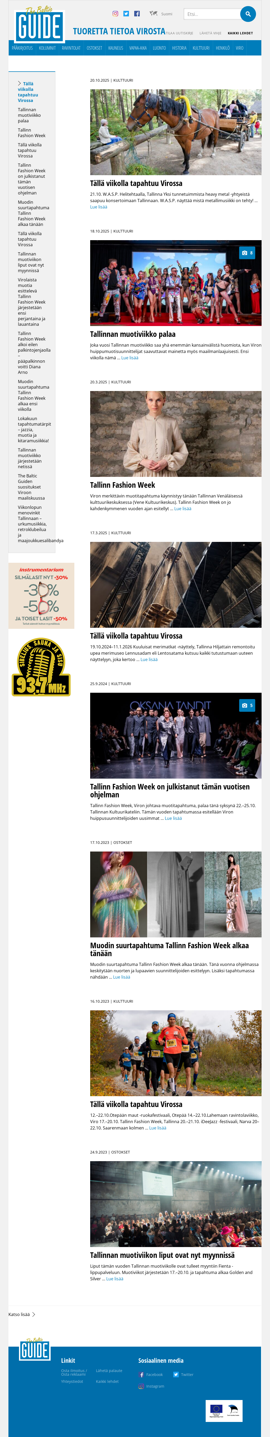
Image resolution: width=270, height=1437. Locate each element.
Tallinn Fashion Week (31, 132)
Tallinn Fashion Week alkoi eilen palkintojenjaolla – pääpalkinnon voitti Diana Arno (34, 353)
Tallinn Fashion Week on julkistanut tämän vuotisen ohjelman (31, 179)
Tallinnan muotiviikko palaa (29, 115)
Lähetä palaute (109, 1370)
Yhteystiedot (72, 1381)
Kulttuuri (201, 48)
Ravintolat (71, 48)
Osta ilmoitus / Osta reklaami (74, 1372)
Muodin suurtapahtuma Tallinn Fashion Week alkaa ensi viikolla (33, 395)
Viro (239, 48)
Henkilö (223, 48)
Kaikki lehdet (240, 33)
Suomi (166, 13)
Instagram (155, 1386)
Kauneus (115, 48)
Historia (179, 48)
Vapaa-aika (138, 48)
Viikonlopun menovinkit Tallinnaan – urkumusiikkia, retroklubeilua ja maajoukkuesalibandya (41, 523)
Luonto (159, 48)
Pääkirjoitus (22, 48)
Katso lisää (19, 1314)
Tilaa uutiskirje (179, 33)
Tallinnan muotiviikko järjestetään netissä (30, 458)
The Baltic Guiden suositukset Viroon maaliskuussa (31, 487)
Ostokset (94, 48)
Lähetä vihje (210, 33)
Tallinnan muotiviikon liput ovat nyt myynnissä (31, 262)
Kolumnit (47, 48)
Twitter (187, 1374)
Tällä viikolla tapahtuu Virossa (28, 92)
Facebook (154, 1374)
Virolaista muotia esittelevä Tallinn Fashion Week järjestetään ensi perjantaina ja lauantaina (31, 302)
